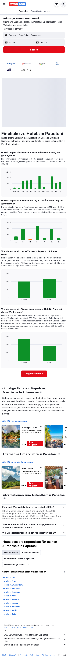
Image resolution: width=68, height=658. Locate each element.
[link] (34, 374)
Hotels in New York (11, 607)
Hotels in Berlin (10, 610)
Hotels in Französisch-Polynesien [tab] (19, 558)
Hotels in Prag (9, 581)
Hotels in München (11, 588)
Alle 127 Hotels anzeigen (14, 421)
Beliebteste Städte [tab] (30, 552)
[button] (4, 4)
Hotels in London (10, 603)
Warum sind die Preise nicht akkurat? (35, 644)
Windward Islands (48, 655)
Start (4, 655)
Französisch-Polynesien (29, 655)
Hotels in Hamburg (11, 592)
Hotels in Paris (9, 596)
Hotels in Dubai (10, 614)
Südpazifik (13, 655)
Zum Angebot (33, 443)
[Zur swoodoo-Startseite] (17, 4)
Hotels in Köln (9, 577)
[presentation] (41, 392)
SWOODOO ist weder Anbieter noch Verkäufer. (35, 634)
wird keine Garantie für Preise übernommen (20, 627)
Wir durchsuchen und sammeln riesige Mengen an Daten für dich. (35, 639)
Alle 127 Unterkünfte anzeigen (17, 462)
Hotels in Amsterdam (13, 585)
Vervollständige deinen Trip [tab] (16, 564)
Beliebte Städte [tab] (11, 552)
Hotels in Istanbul (11, 599)
